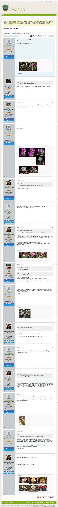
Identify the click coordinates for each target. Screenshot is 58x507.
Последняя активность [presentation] (17, 33)
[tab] (6, 33)
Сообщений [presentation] (7, 33)
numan (8, 108)
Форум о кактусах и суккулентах (12, 17)
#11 (52, 347)
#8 (52, 264)
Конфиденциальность (45, 502)
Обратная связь (35, 502)
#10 (52, 324)
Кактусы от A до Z (23, 17)
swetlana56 (9, 131)
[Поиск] (25, 36)
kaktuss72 (8, 45)
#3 (52, 102)
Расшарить (9, 56)
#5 (52, 180)
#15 (52, 455)
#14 (52, 431)
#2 (52, 79)
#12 (52, 371)
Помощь (28, 502)
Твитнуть (9, 57)
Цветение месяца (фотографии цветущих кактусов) (38, 17)
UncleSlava (9, 437)
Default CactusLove (8, 502)
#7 (52, 227)
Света (8, 270)
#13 (52, 394)
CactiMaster (9, 292)
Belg (9, 186)
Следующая (51, 497)
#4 (52, 126)
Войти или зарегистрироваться (48, 1)
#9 (52, 287)
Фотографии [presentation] (27, 33)
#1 (52, 39)
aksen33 (9, 84)
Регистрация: (8, 51)
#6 (52, 204)
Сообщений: (8, 54)
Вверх (53, 502)
